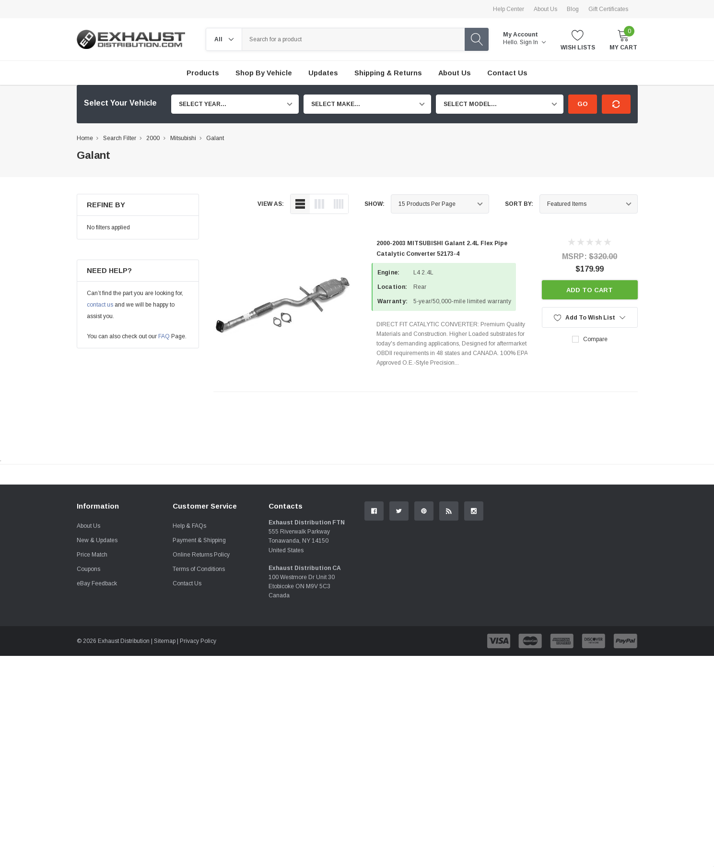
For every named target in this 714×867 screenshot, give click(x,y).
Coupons (88, 676)
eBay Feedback (97, 691)
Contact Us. (601, 553)
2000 (153, 138)
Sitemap (165, 748)
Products (203, 73)
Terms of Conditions (199, 676)
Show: (374, 204)
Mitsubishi (183, 138)
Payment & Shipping (199, 647)
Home (85, 138)
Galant (215, 138)
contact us (100, 304)
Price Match (92, 662)
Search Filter (119, 138)
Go (582, 103)
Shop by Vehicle (263, 73)
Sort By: (519, 204)
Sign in (533, 42)
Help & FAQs (189, 633)
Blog (573, 9)
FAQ (164, 336)
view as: (271, 204)
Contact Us (187, 691)
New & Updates (97, 647)
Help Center (508, 9)
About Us (545, 9)
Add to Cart (589, 290)
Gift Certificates (608, 9)
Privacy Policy (198, 748)
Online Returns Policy (201, 662)
